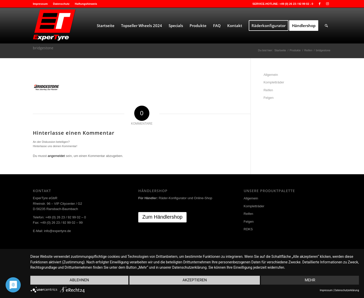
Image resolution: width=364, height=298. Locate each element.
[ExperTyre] (71, 25)
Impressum (40, 3)
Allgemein (270, 75)
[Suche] (326, 25)
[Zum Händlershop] (162, 217)
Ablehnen (79, 280)
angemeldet (56, 156)
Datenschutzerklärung (346, 290)
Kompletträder (273, 82)
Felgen (268, 98)
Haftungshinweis (86, 3)
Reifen (268, 90)
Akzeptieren (195, 280)
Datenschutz (61, 3)
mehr (310, 280)
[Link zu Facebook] (319, 4)
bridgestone (43, 47)
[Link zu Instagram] (327, 4)
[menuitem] (42, 4)
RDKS (248, 229)
